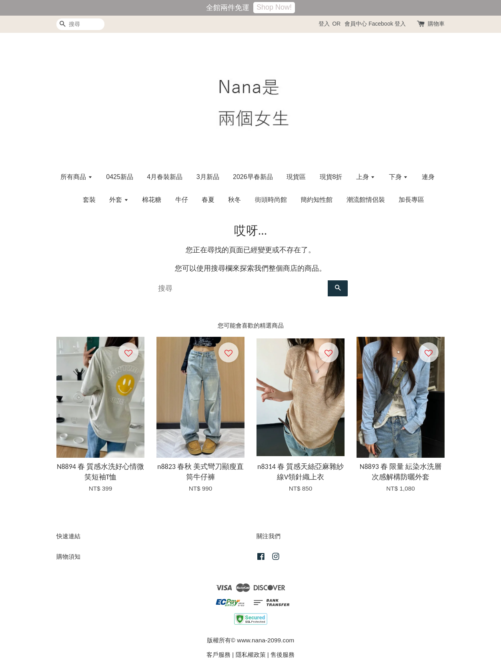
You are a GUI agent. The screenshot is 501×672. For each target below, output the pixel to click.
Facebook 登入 (387, 23)
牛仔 (181, 199)
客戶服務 (218, 654)
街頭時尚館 (271, 199)
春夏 (208, 199)
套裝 (89, 199)
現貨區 (296, 176)
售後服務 (283, 654)
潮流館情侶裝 (366, 199)
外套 (118, 199)
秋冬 (234, 199)
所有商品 (76, 176)
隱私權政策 (251, 654)
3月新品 (207, 176)
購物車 (436, 23)
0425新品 (119, 176)
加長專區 (411, 199)
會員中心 (356, 23)
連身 (428, 176)
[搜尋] (80, 24)
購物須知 (68, 556)
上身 (365, 176)
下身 (398, 176)
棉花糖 (151, 199)
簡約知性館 (317, 199)
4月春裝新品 (164, 176)
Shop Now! (274, 7)
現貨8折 (331, 176)
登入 (324, 23)
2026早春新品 (253, 176)
